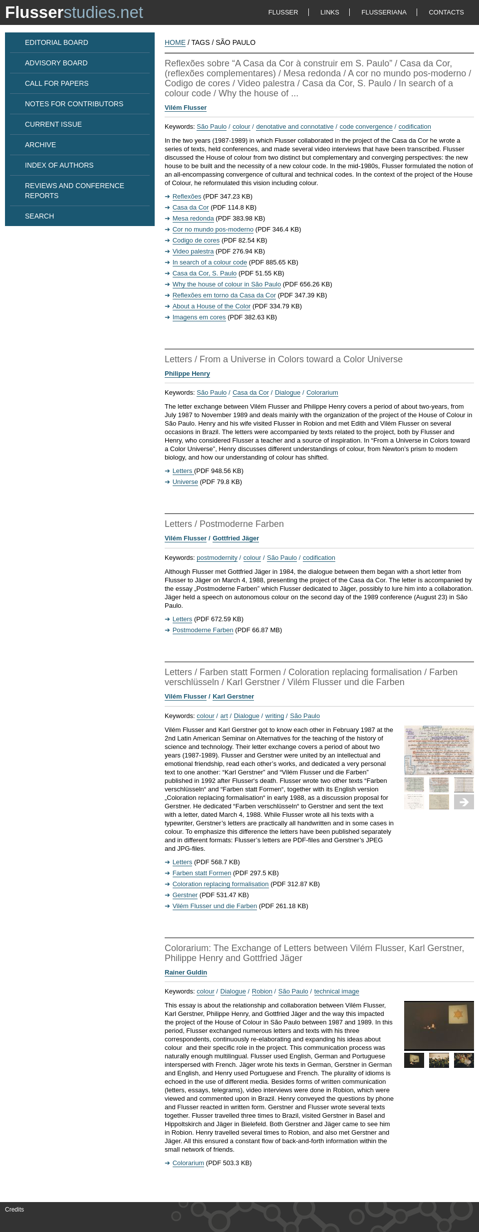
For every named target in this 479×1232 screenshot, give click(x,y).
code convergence (366, 126)
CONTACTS (446, 12)
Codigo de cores (196, 240)
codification (415, 126)
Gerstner (185, 895)
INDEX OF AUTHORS (59, 165)
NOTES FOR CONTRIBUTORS (74, 104)
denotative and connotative (294, 126)
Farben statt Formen (202, 873)
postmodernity (217, 557)
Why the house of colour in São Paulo (227, 284)
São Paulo (212, 126)
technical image (336, 991)
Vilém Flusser (186, 107)
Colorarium (322, 392)
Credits (14, 1209)
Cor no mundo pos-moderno (213, 229)
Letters (183, 471)
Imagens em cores (199, 317)
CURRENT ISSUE (53, 124)
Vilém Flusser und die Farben (215, 906)
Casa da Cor (191, 207)
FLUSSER (283, 12)
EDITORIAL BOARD (56, 42)
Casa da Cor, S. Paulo (205, 273)
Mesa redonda (193, 218)
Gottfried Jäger (236, 538)
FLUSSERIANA (384, 12)
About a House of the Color (212, 306)
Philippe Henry (187, 373)
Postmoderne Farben (203, 630)
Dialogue (287, 392)
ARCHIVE (40, 145)
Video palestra (193, 251)
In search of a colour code (210, 262)
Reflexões (187, 196)
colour (241, 126)
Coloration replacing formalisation (221, 884)
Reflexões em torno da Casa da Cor (224, 295)
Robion (262, 991)
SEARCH (39, 216)
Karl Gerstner (233, 696)
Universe (185, 482)
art (224, 716)
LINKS (329, 12)
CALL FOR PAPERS (57, 83)
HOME (175, 42)
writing (274, 716)
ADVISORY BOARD (56, 63)
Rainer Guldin (186, 972)
